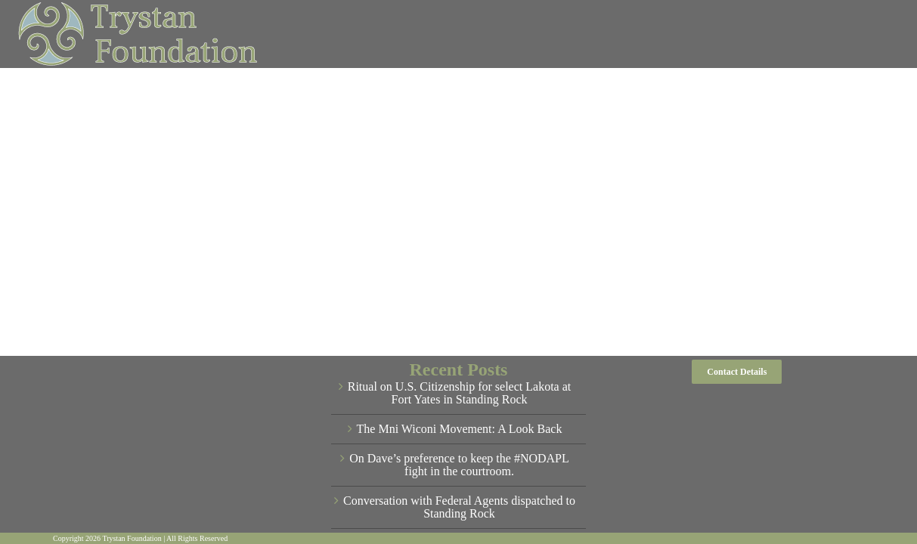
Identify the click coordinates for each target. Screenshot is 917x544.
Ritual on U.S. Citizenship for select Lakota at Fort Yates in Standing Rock (460, 393)
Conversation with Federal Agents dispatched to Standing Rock (459, 507)
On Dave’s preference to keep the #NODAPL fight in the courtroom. (459, 465)
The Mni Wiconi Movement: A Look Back (459, 428)
